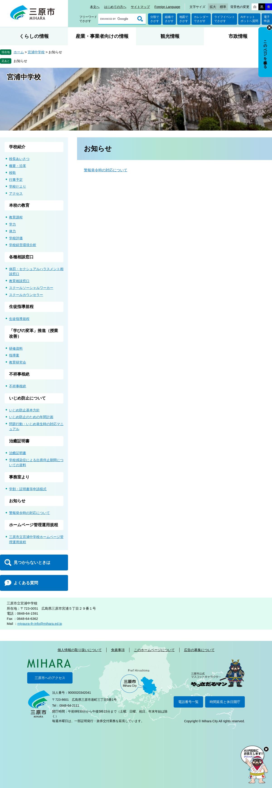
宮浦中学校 (36, 52)
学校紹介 (17, 147)
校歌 (12, 173)
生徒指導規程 (21, 306)
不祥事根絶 (19, 374)
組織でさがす (169, 19)
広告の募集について (199, 650)
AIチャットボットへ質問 (249, 19)
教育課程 (16, 217)
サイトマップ (140, 7)
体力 (12, 231)
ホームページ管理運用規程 (33, 525)
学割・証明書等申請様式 (27, 489)
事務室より (19, 477)
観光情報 (170, 36)
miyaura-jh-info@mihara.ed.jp (39, 624)
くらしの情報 (34, 36)
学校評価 (16, 238)
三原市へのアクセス (50, 678)
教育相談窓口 (19, 281)
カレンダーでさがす (201, 19)
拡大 (213, 7)
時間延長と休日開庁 (225, 702)
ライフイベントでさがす (224, 19)
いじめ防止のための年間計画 (31, 417)
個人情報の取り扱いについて (80, 650)
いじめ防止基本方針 (24, 410)
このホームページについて (154, 650)
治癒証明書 (19, 441)
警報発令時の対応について (105, 170)
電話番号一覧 (188, 702)
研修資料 (16, 348)
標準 (223, 7)
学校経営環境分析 (22, 245)
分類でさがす (154, 19)
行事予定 (16, 180)
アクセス (16, 193)
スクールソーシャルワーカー (31, 288)
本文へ (95, 7)
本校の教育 (19, 205)
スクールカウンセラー (26, 295)
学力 (12, 224)
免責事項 (118, 650)
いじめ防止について (27, 398)
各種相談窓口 (21, 257)
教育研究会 (17, 362)
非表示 (269, 27)
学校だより (17, 186)
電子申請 (267, 19)
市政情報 (238, 36)
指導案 (14, 355)
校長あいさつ (19, 159)
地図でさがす (183, 19)
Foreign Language (167, 7)
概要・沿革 (17, 166)
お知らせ (20, 61)
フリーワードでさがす (88, 19)
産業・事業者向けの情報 (102, 36)
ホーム (19, 52)
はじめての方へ (115, 7)
